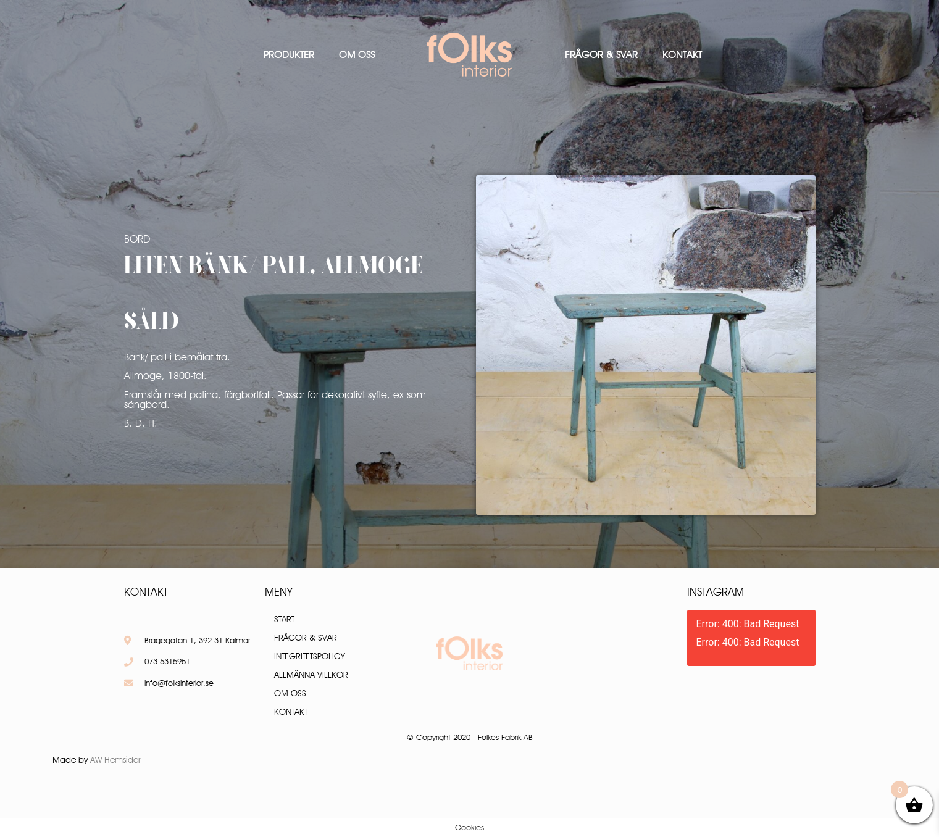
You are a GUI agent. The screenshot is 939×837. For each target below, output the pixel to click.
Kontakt (682, 54)
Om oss (357, 54)
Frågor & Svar (601, 54)
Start (284, 619)
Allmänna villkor (311, 675)
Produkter (289, 54)
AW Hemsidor (115, 760)
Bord (137, 239)
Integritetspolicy (309, 656)
